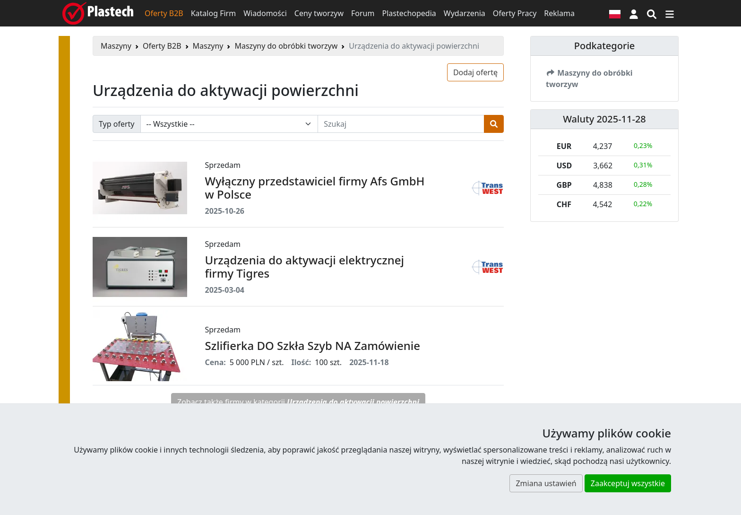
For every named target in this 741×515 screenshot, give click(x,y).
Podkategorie (604, 45)
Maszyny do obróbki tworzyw (285, 46)
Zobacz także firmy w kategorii (298, 402)
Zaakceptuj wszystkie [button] (628, 483)
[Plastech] (97, 13)
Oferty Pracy (515, 13)
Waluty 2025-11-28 (604, 119)
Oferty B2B (164, 13)
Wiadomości (265, 13)
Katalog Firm (213, 13)
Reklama (559, 13)
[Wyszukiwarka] (652, 13)
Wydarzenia (464, 13)
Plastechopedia (409, 13)
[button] (634, 13)
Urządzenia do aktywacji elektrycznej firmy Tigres (305, 266)
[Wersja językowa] (615, 13)
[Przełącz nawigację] (670, 13)
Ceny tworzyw (319, 13)
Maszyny (116, 46)
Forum (362, 13)
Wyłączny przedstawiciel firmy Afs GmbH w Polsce (315, 187)
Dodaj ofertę (475, 72)
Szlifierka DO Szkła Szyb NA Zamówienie (312, 345)
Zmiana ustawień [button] (546, 483)
